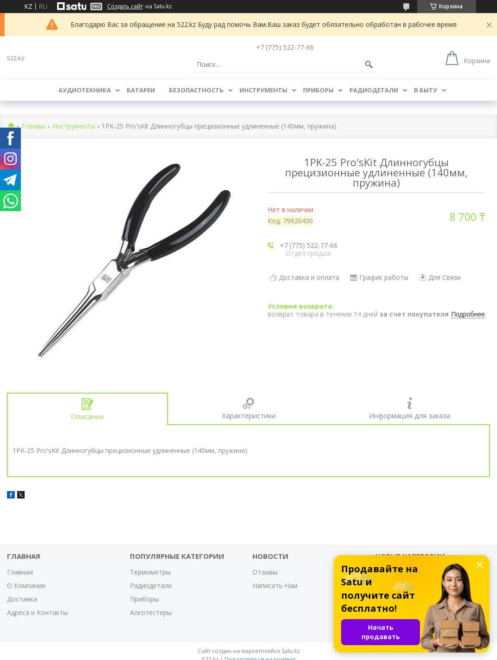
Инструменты (263, 90)
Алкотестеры (151, 612)
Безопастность (196, 90)
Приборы (318, 90)
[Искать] (369, 64)
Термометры (150, 572)
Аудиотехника (84, 90)
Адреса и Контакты (37, 612)
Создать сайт (125, 6)
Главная (20, 572)
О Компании (26, 585)
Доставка (22, 599)
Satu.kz (291, 651)
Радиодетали (373, 90)
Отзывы (265, 572)
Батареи (141, 90)
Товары (33, 126)
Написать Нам (274, 585)
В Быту (425, 90)
